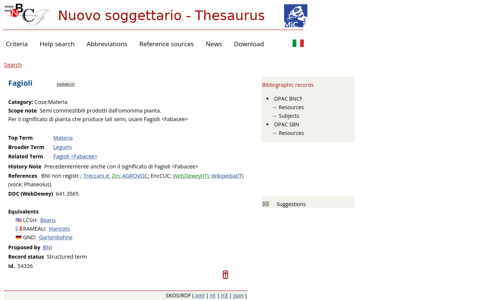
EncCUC (160, 175)
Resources (291, 107)
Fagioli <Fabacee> (75, 156)
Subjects (289, 115)
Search (13, 64)
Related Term (25, 156)
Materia (63, 137)
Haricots (59, 228)
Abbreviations (107, 44)
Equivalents (23, 211)
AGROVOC (135, 175)
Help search (57, 44)
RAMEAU (34, 228)
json (238, 295)
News (214, 44)
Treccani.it (96, 175)
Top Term (20, 137)
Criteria (17, 44)
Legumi (62, 147)
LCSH (29, 220)
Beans (48, 220)
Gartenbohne (56, 237)
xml (200, 295)
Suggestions (290, 204)
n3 (224, 295)
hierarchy (66, 83)
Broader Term (26, 147)
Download (249, 44)
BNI (47, 247)
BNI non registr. (61, 175)
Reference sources (166, 44)
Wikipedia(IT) (228, 175)
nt (212, 295)
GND (29, 237)
